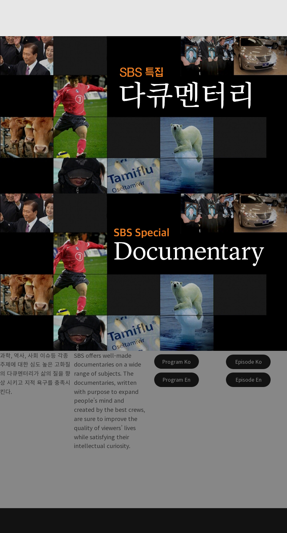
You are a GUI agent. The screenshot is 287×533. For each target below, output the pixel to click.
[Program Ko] (176, 361)
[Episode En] (248, 380)
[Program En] (176, 380)
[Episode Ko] (248, 362)
